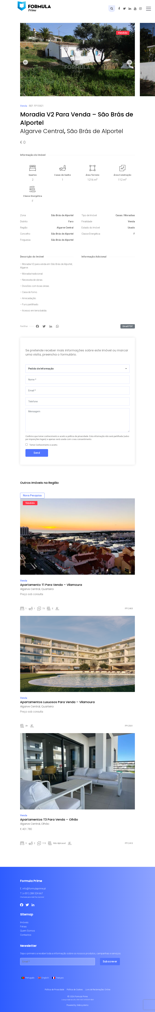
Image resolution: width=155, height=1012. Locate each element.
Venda (23, 106)
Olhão (45, 824)
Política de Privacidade (54, 989)
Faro (71, 221)
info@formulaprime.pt (34, 888)
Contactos (25, 935)
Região (23, 227)
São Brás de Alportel (95, 131)
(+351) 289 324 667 (32, 893)
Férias (23, 926)
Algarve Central (42, 131)
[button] (25, 62)
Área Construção (122, 175)
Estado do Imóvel (90, 227)
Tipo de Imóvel (89, 215)
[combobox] (77, 368)
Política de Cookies (75, 989)
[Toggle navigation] (148, 9)
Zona (23, 215)
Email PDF (128, 326)
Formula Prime (81, 996)
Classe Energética (32, 196)
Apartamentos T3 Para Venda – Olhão (49, 819)
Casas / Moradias (125, 215)
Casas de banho (62, 175)
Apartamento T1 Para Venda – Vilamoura (51, 585)
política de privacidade (78, 436)
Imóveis (24, 922)
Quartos (33, 175)
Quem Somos (27, 930)
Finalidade (86, 221)
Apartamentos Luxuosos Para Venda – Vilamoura (57, 702)
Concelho (25, 233)
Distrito (24, 221)
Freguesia (25, 240)
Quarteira (47, 589)
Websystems (82, 1005)
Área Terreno (92, 175)
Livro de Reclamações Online (97, 989)
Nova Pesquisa (32, 495)
